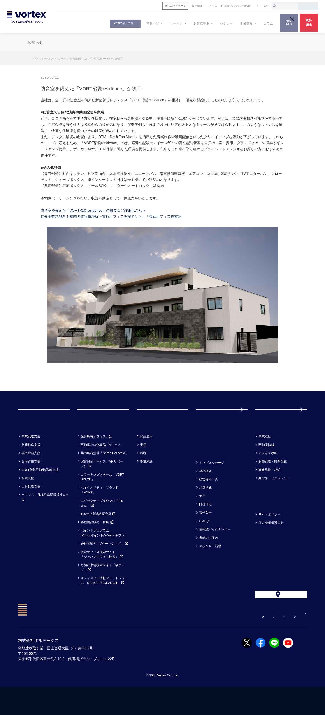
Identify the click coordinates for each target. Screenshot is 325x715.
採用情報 (269, 418)
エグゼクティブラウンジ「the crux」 (102, 521)
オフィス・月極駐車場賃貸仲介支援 (45, 515)
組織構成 (205, 505)
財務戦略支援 (30, 463)
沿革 (202, 514)
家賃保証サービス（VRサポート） (102, 482)
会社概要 (205, 489)
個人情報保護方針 (271, 541)
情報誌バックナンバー (215, 547)
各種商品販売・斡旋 (97, 540)
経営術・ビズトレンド (274, 496)
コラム (263, 443)
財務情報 (205, 522)
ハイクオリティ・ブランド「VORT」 (99, 508)
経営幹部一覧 (208, 497)
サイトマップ (278, 641)
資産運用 (146, 454)
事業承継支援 (30, 471)
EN (256, 5)
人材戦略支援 (30, 504)
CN (266, 5)
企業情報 (206, 469)
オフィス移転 (267, 471)
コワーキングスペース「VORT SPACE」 (102, 495)
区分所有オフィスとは (96, 454)
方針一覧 (266, 521)
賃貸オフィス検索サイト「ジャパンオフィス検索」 (102, 572)
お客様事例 (150, 443)
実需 (143, 463)
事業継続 (264, 454)
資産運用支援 (30, 479)
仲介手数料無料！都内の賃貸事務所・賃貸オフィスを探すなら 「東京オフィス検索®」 (112, 216)
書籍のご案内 (208, 556)
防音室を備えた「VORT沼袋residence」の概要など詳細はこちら (93, 210)
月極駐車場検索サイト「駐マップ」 (103, 585)
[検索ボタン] (274, 6)
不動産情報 (266, 463)
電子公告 (205, 530)
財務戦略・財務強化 (272, 479)
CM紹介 (204, 539)
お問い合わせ (203, 641)
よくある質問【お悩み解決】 (163, 641)
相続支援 (27, 496)
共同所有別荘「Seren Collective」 (105, 471)
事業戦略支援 (30, 454)
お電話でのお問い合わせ (241, 641)
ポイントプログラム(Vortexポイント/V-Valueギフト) (103, 551)
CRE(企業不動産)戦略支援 (40, 488)
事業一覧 (29, 443)
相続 (143, 471)
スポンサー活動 (210, 564)
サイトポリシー (269, 532)
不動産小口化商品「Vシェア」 (102, 463)
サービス (88, 443)
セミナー (207, 443)
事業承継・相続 (269, 488)
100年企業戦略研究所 (98, 532)
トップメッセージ (211, 480)
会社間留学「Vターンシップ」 (104, 561)
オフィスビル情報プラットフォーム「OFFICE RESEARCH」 (104, 598)
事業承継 (146, 479)
